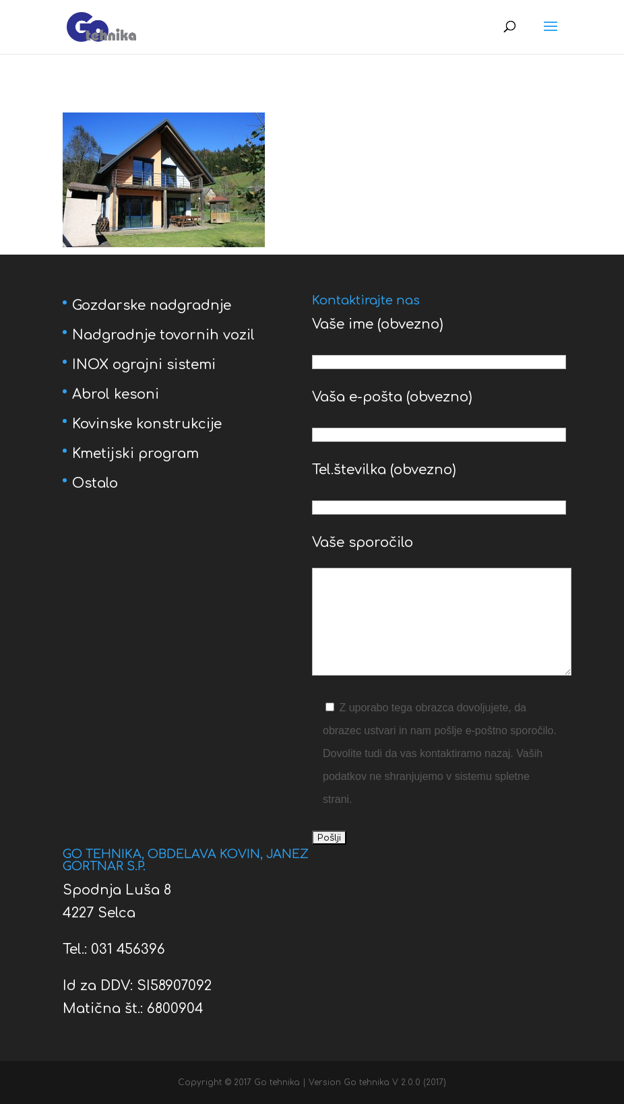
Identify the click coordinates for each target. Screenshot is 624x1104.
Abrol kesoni (115, 394)
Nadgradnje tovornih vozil (163, 335)
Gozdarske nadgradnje (151, 305)
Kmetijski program (135, 453)
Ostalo (95, 483)
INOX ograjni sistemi (144, 364)
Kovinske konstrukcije (147, 424)
